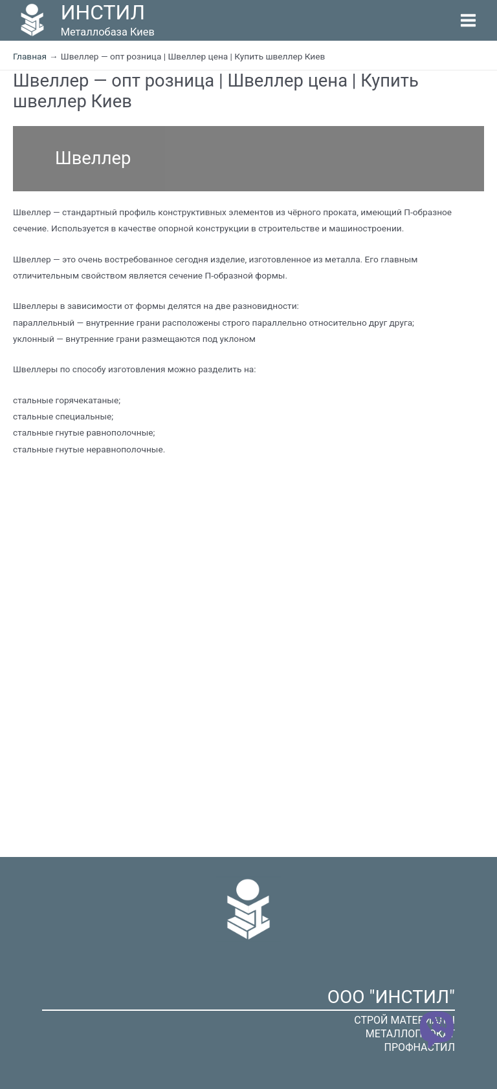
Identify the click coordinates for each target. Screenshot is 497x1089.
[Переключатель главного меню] (468, 20)
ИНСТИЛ (103, 12)
